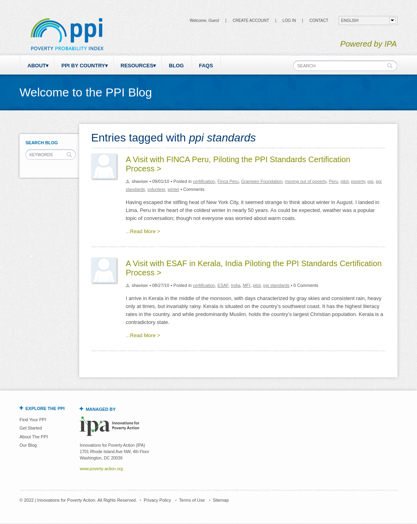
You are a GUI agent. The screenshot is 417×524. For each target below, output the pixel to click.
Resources (137, 66)
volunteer (156, 189)
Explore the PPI (44, 408)
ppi (371, 181)
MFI (246, 285)
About (36, 66)
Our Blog (28, 445)
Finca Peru (228, 181)
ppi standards (276, 285)
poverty (358, 181)
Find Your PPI (32, 419)
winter (173, 189)
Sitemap (221, 500)
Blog (176, 66)
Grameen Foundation (262, 181)
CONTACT (318, 20)
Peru (333, 181)
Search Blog (41, 142)
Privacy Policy (157, 500)
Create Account (251, 20)
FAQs (206, 66)
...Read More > (143, 231)
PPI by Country (83, 66)
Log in (289, 20)
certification (204, 181)
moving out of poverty (305, 181)
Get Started (30, 428)
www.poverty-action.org (101, 469)
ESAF (223, 285)
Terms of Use (192, 500)
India (235, 285)
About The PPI (33, 436)
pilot (345, 181)
